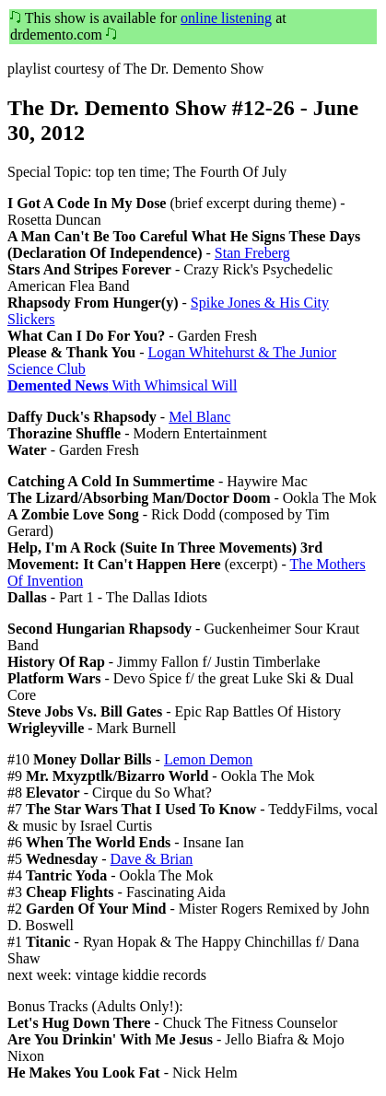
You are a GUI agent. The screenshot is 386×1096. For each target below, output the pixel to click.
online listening (226, 18)
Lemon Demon (208, 759)
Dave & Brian (152, 859)
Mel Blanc (199, 417)
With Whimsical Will (122, 385)
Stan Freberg (252, 253)
